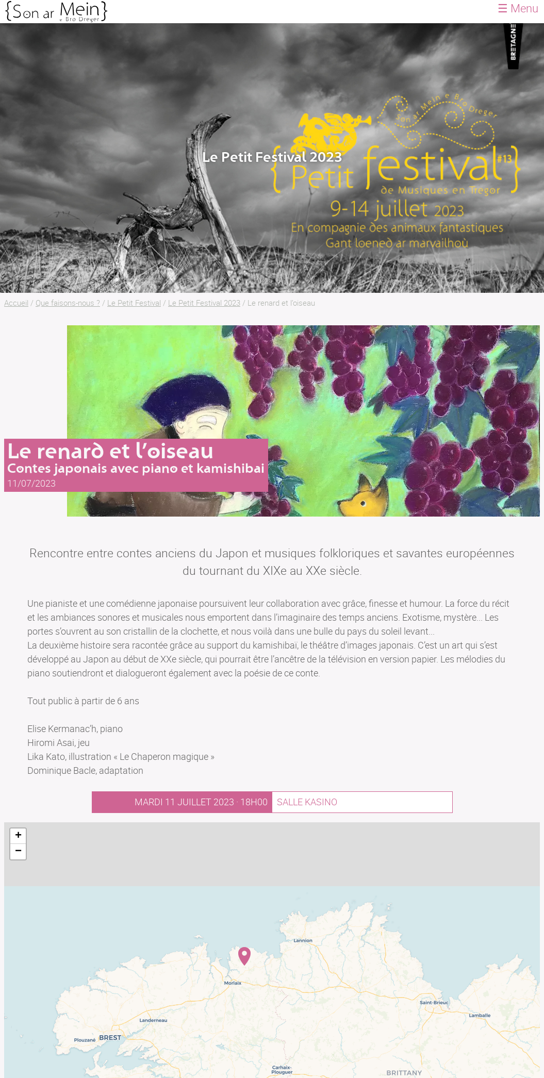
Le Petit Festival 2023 (204, 302)
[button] (244, 956)
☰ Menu (518, 8)
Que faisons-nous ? (68, 302)
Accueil (16, 302)
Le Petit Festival (134, 302)
